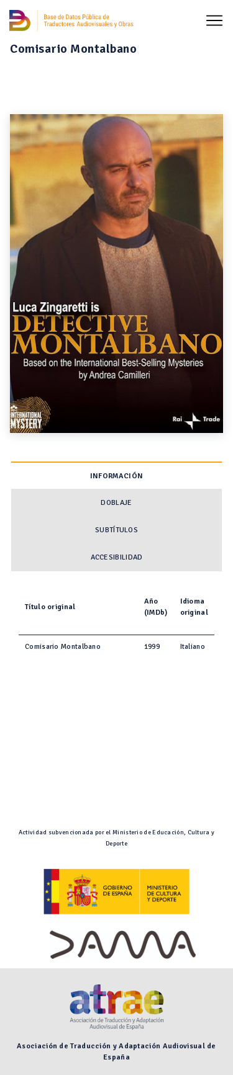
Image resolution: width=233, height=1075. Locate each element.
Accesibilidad (117, 557)
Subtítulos (116, 530)
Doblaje (116, 502)
